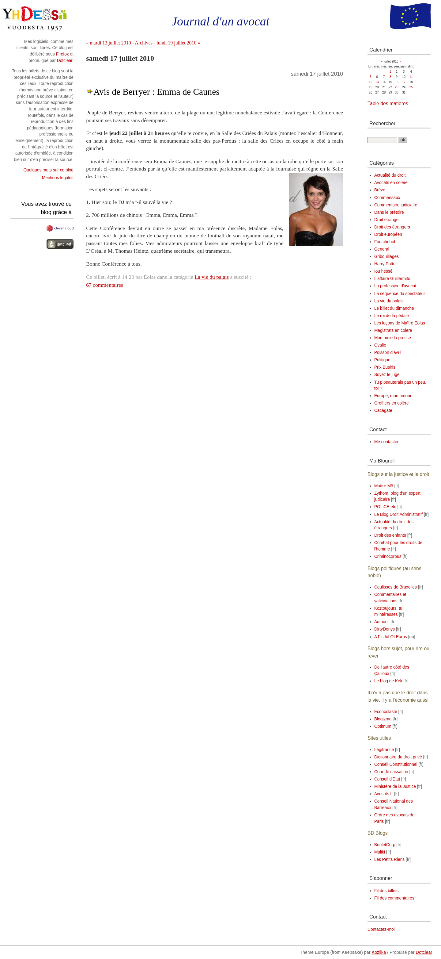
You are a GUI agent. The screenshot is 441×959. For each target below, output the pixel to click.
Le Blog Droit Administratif (398, 514)
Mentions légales (58, 177)
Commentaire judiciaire (395, 205)
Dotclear (64, 60)
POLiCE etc (385, 506)
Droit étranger (387, 219)
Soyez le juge (387, 374)
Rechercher (382, 123)
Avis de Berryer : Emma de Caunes (156, 92)
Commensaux (387, 197)
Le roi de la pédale (391, 315)
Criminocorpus (387, 556)
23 (396, 87)
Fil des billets (386, 890)
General (381, 249)
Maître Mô (383, 486)
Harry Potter (385, 264)
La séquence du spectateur (399, 293)
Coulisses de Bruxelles (395, 587)
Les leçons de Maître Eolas (399, 323)
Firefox (62, 54)
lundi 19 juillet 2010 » (178, 42)
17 (403, 82)
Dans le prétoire (389, 212)
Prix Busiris (384, 367)
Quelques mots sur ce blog (48, 170)
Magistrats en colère (393, 330)
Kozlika (379, 952)
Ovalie (380, 345)
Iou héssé (383, 271)
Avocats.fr (383, 794)
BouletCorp (384, 844)
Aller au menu (46, 3)
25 (411, 87)
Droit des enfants (390, 535)
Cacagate (383, 410)
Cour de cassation (391, 771)
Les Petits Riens (389, 859)
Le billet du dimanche (394, 308)
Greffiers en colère (391, 403)
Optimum (382, 726)
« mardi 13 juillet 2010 (108, 42)
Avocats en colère (391, 182)
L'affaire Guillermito (392, 278)
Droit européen (388, 234)
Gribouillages (386, 256)
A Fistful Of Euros (390, 637)
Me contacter (386, 441)
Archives (144, 42)
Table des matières (388, 103)
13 (377, 82)
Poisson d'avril (387, 352)
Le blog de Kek (388, 681)
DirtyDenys (384, 629)
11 (411, 77)
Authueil (382, 622)
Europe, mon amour (393, 395)
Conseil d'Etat (387, 779)
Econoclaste (385, 711)
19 (370, 87)
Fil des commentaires (394, 898)
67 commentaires (104, 285)
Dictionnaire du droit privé (398, 757)
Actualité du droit (389, 175)
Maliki (379, 852)
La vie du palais (211, 277)
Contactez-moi (381, 929)
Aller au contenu (15, 3)
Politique (382, 360)
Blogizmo (383, 719)
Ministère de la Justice (395, 786)
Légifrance (384, 749)
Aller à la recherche (80, 3)
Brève (379, 190)
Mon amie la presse (392, 338)
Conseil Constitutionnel (395, 764)
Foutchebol (384, 242)
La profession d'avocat (395, 286)
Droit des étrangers (392, 227)
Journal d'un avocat (221, 21)
